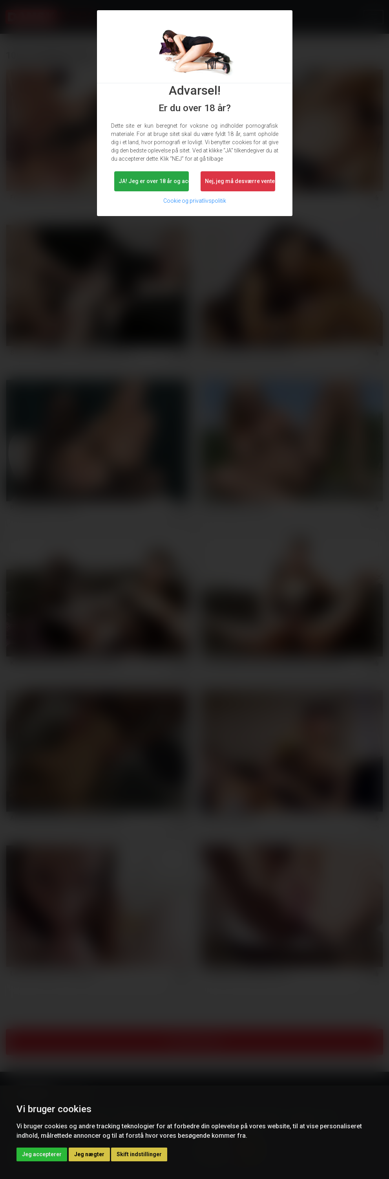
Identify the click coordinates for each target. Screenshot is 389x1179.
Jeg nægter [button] (89, 1154)
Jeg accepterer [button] (42, 1154)
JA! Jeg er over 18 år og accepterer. (154, 181)
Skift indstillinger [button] (139, 1154)
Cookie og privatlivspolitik (194, 201)
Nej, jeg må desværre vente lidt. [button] (240, 181)
